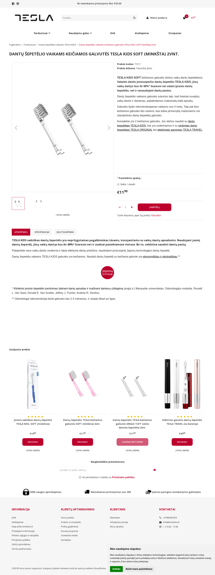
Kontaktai (66, 539)
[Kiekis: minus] (119, 207)
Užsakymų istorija (119, 522)
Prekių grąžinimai (69, 526)
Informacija (21, 509)
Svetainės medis (69, 535)
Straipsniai (174, 33)
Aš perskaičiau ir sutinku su (108, 477)
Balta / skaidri (127, 184)
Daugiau (33, 441)
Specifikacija (42, 232)
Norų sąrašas (117, 526)
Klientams (117, 509)
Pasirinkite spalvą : (130, 178)
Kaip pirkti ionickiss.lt (22, 526)
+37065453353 (168, 517)
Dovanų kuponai (69, 531)
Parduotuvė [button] (41, 33)
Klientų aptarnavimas (77, 509)
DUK (112, 33)
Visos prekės (67, 517)
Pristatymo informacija (23, 531)
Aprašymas (21, 232)
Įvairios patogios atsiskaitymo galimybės (173, 492)
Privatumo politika (21, 539)
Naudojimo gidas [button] (79, 33)
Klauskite (156, 215)
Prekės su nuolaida (71, 522)
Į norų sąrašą (63, 215)
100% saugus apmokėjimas (42, 492)
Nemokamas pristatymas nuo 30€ (107, 492)
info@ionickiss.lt (169, 522)
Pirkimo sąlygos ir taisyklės (25, 535)
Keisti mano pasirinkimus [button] (139, 569)
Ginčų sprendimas (21, 544)
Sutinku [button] (116, 569)
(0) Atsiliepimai (65, 232)
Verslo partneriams (21, 548)
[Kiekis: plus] (132, 207)
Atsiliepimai (142, 33)
